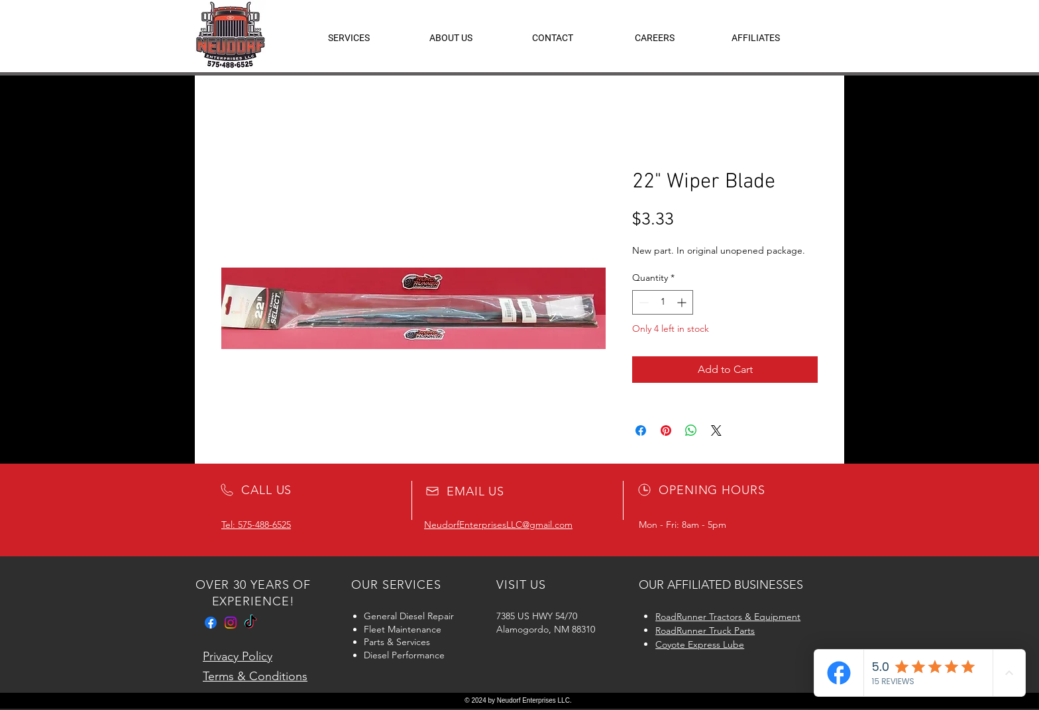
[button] (755, 37)
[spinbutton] (663, 302)
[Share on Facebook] (641, 430)
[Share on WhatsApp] (691, 430)
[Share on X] (716, 430)
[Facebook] (211, 623)
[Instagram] (231, 623)
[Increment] (683, 302)
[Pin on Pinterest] (666, 430)
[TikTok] (250, 623)
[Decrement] (642, 302)
